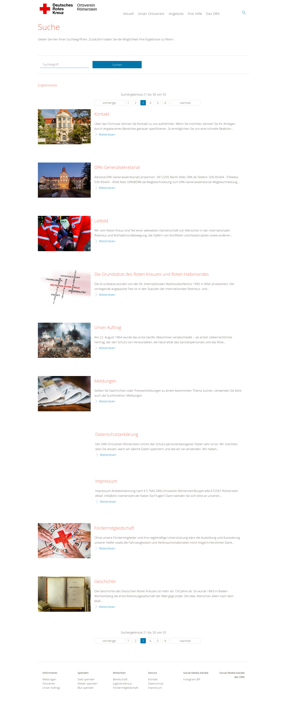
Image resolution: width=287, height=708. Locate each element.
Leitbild (101, 221)
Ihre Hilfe (195, 13)
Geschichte (105, 582)
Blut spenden (86, 688)
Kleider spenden (87, 684)
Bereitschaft (120, 679)
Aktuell (128, 13)
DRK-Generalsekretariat (117, 168)
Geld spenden (86, 679)
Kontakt (101, 114)
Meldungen (105, 381)
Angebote (176, 13)
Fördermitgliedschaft (114, 528)
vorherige (109, 103)
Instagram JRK (191, 679)
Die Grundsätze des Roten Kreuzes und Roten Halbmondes (151, 274)
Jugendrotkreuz (122, 684)
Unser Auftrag (107, 328)
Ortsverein (48, 684)
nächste (185, 103)
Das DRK (213, 13)
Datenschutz (156, 684)
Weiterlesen (107, 134)
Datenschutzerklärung (116, 435)
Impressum (106, 481)
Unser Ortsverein (151, 13)
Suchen (117, 65)
